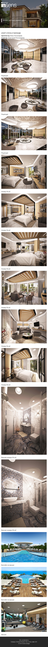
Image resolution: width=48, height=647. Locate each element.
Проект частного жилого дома (14, 20)
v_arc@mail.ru (24, 640)
